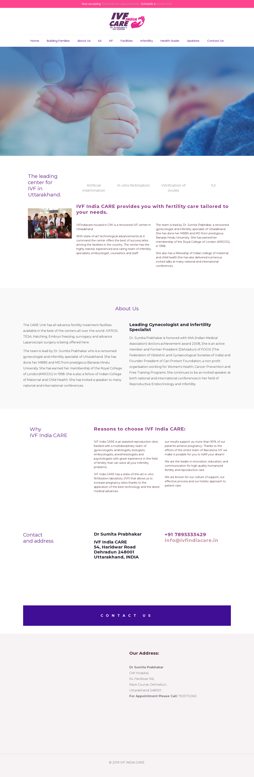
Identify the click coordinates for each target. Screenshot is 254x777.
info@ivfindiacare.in (191, 540)
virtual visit (164, 3)
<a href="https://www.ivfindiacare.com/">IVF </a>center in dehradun (74, 694)
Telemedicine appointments (120, 3)
